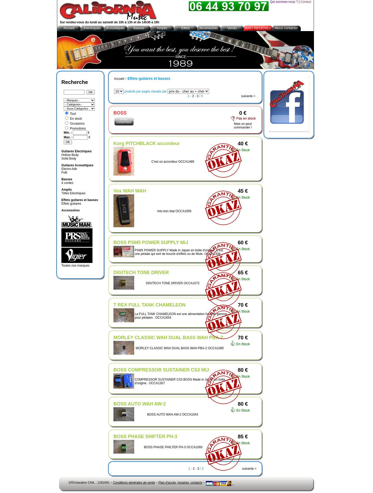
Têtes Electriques (73, 193)
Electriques (92, 28)
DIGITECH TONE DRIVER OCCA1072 (172, 283)
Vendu (232, 28)
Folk (64, 172)
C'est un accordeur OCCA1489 (172, 161)
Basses (139, 28)
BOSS (120, 113)
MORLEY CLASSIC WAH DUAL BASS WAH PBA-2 (168, 337)
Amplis (162, 28)
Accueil (119, 79)
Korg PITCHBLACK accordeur (146, 143)
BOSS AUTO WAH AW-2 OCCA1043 (172, 414)
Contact (305, 2)
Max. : (68, 137)
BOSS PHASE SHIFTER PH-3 (145, 436)
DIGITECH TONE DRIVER (141, 272)
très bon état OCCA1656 (174, 211)
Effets (185, 28)
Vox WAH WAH (129, 191)
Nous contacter (286, 28)
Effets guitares (71, 203)
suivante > (248, 96)
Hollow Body (70, 155)
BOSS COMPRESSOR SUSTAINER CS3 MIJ (161, 370)
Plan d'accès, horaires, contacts (180, 482)
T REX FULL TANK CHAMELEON (149, 305)
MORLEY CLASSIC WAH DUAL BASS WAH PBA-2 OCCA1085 (180, 348)
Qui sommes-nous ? (284, 2)
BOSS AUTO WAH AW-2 (139, 403)
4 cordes (67, 183)
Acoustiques (115, 28)
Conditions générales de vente (134, 482)
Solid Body (68, 158)
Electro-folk (69, 169)
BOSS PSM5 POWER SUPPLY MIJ (150, 242)
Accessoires (209, 28)
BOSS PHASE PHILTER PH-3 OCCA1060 (173, 447)
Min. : (68, 132)
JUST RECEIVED (258, 28)
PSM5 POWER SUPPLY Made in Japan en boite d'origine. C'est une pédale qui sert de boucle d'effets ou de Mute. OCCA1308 (179, 252)
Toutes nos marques (75, 265)
